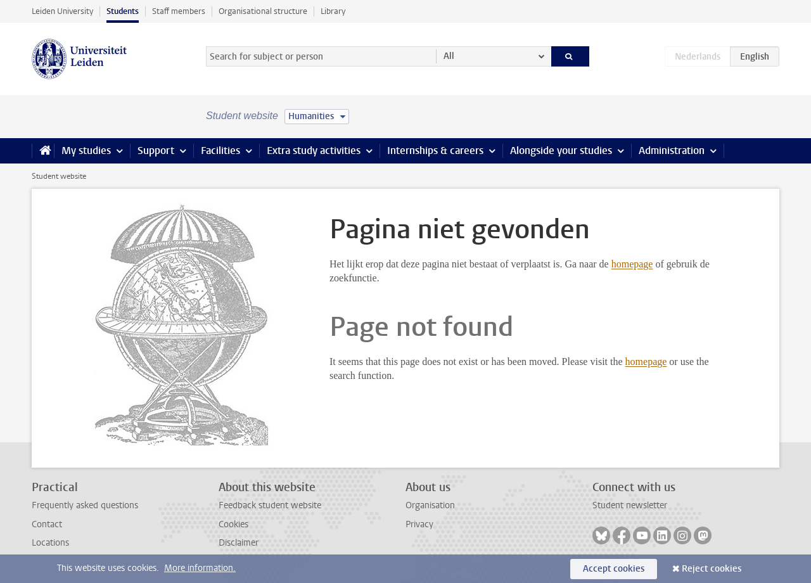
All (449, 56)
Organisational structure (263, 11)
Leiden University (62, 11)
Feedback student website (270, 505)
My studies (86, 150)
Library (333, 11)
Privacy (419, 524)
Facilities (220, 150)
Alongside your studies (561, 150)
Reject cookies (711, 569)
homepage (632, 264)
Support (155, 150)
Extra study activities (314, 150)
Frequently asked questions (85, 505)
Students (122, 11)
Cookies (233, 524)
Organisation (430, 505)
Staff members (178, 11)
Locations (50, 543)
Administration (672, 150)
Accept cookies (613, 569)
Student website (59, 176)
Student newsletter (629, 505)
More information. (200, 568)
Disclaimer (239, 543)
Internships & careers (435, 150)
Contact (47, 524)
